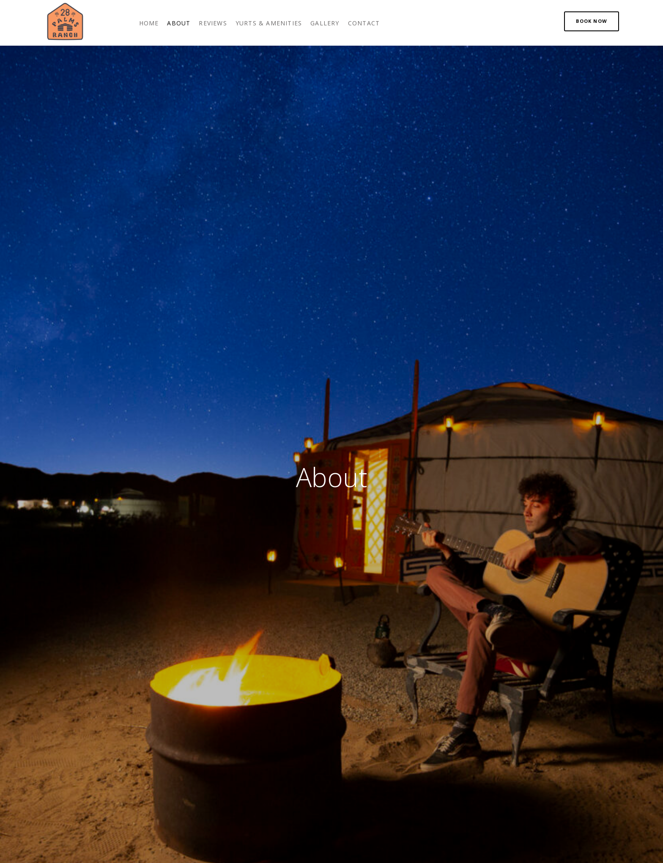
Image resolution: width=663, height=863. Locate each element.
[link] (149, 23)
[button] (591, 21)
